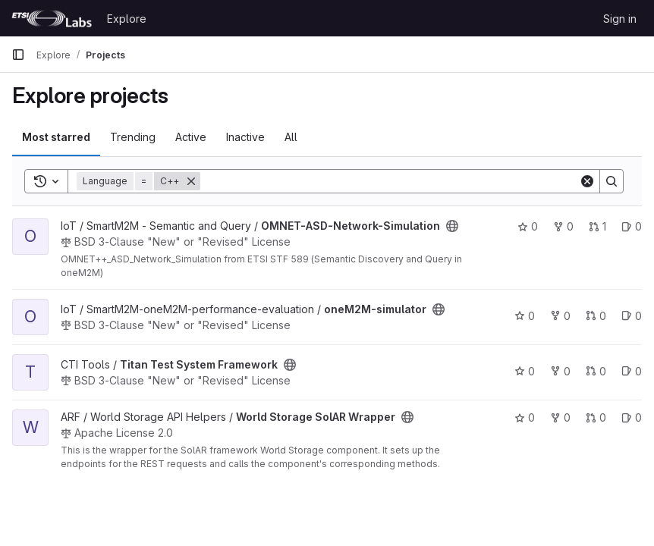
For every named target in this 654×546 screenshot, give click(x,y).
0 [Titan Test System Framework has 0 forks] (560, 371)
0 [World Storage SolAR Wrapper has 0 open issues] (631, 417)
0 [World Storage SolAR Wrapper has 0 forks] (560, 417)
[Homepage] (51, 18)
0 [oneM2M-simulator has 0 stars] (524, 315)
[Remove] (191, 181)
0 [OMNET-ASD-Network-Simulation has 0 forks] (563, 226)
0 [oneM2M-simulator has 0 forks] (560, 315)
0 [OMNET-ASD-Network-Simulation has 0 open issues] (631, 226)
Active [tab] (190, 136)
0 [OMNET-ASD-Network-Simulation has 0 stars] (527, 226)
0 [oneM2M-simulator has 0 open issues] (631, 315)
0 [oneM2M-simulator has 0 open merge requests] (596, 315)
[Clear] (587, 181)
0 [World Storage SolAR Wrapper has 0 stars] (524, 417)
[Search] (389, 181)
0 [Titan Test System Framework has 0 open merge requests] (596, 371)
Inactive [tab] (245, 136)
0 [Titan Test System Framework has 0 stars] (524, 371)
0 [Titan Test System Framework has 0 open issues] (631, 371)
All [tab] (291, 136)
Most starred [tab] (56, 136)
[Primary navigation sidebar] (18, 54)
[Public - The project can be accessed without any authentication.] (452, 226)
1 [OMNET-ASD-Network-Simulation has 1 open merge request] (597, 226)
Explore (126, 18)
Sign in (620, 18)
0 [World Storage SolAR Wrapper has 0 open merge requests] (596, 417)
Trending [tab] (133, 136)
